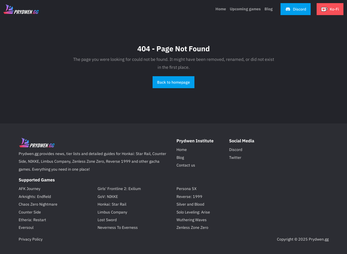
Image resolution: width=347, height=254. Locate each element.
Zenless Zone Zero (192, 227)
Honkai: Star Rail (112, 204)
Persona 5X (186, 188)
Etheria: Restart (32, 219)
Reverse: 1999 (189, 196)
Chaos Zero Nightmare (38, 204)
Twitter (235, 157)
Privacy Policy (31, 239)
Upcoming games (245, 8)
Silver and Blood (190, 204)
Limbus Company (112, 212)
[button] (296, 9)
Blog (180, 157)
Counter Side (30, 212)
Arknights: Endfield (35, 196)
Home (220, 8)
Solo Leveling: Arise (193, 212)
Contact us (185, 165)
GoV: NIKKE (108, 196)
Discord (235, 149)
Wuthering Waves (191, 219)
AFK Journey (29, 188)
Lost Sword (107, 219)
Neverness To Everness (118, 227)
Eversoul (26, 227)
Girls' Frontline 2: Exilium (119, 188)
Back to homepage (173, 82)
